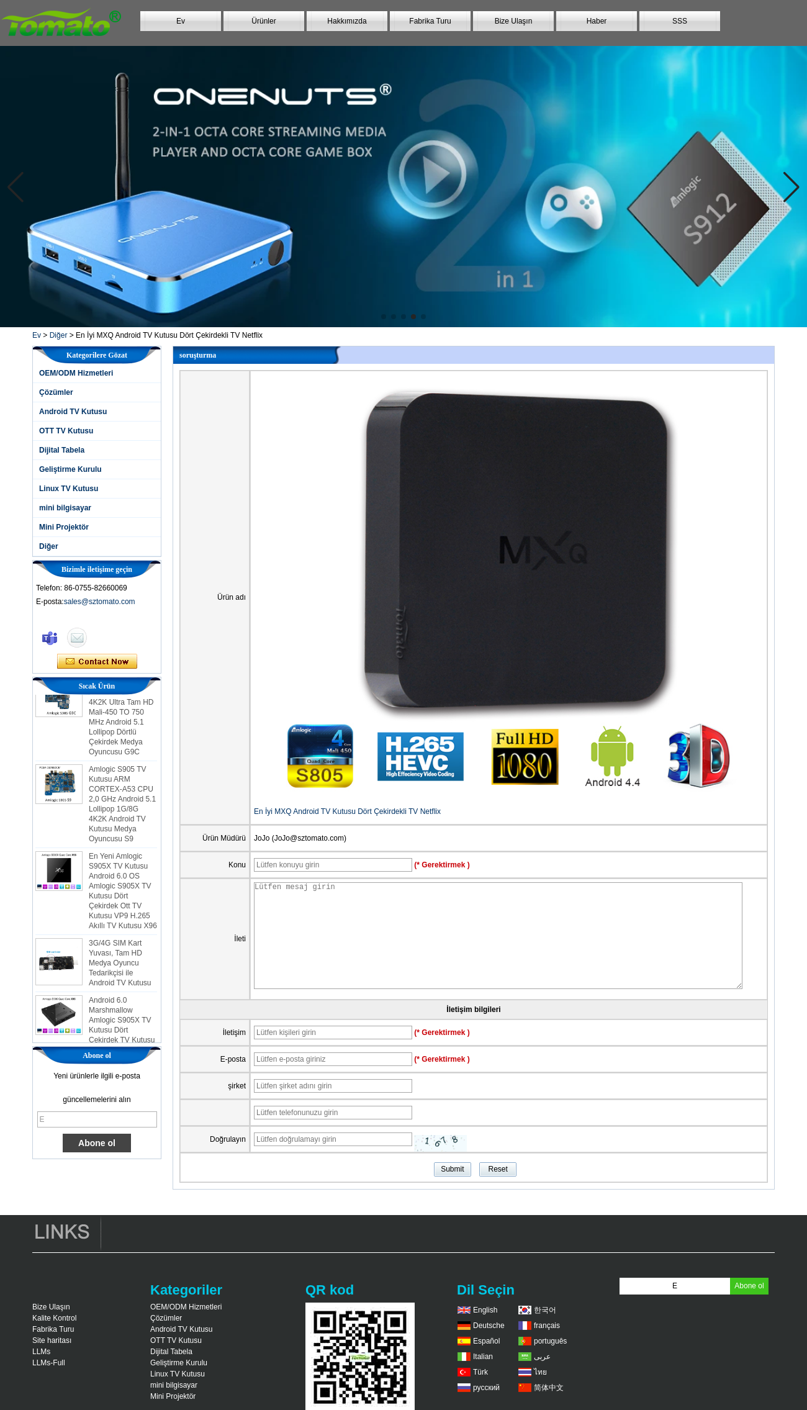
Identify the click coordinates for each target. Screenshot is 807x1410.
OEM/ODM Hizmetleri (76, 373)
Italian (483, 1356)
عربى (542, 1356)
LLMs (41, 1351)
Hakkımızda (346, 21)
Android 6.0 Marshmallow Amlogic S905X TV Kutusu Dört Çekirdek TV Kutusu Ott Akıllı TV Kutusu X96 (122, 1032)
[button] (383, 316)
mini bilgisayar (65, 508)
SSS (679, 21)
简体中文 (549, 1387)
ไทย (540, 1372)
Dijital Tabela (61, 450)
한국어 (545, 1310)
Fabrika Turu (430, 21)
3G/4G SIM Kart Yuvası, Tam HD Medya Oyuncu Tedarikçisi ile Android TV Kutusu (120, 965)
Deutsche (489, 1325)
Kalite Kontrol (54, 1318)
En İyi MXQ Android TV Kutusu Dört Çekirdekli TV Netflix (347, 811)
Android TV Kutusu (73, 411)
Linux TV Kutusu (68, 488)
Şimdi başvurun (97, 662)
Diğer (59, 335)
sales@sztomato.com (99, 601)
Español (486, 1341)
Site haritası (51, 1340)
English (485, 1310)
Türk (480, 1372)
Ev (180, 21)
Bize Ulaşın (514, 21)
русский (486, 1387)
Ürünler (263, 21)
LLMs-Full (48, 1362)
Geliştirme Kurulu (70, 469)
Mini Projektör (64, 527)
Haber (597, 21)
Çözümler (56, 392)
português (550, 1341)
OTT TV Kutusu (66, 431)
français (547, 1325)
